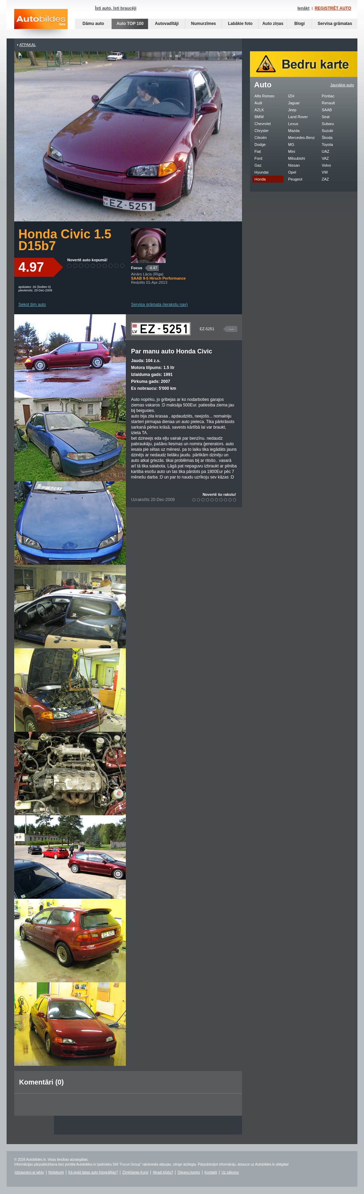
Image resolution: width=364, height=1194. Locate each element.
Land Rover (298, 117)
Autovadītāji (167, 23)
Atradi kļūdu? (163, 1172)
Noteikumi (56, 1172)
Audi (258, 103)
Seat (326, 117)
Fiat (257, 151)
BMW (259, 117)
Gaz (257, 165)
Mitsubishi (296, 158)
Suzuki (327, 131)
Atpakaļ (27, 45)
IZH (291, 96)
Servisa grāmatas (335, 23)
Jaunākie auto (342, 85)
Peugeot (295, 179)
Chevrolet (262, 124)
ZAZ (325, 179)
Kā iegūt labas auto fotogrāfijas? (93, 1172)
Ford (258, 158)
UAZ (325, 151)
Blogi (299, 23)
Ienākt (303, 8)
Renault (328, 103)
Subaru (328, 124)
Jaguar (294, 103)
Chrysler (261, 131)
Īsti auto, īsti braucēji (115, 8)
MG (291, 144)
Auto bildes (41, 23)
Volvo (326, 165)
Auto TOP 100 (130, 23)
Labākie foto (240, 23)
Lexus (293, 124)
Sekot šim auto (32, 304)
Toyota (327, 144)
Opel (292, 172)
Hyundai (261, 172)
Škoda (327, 137)
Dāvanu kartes (188, 1172)
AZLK (259, 110)
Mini (291, 151)
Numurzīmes (203, 23)
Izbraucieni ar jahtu (29, 1172)
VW (325, 172)
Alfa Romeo (264, 96)
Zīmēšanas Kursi (135, 1172)
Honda (260, 179)
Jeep (292, 110)
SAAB (327, 110)
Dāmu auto (93, 23)
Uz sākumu (230, 1172)
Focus (136, 268)
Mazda (294, 131)
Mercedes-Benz (301, 137)
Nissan (294, 165)
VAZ (325, 158)
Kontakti (211, 1172)
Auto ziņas (273, 23)
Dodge (260, 144)
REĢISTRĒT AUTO (333, 8)
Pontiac (328, 96)
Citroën (260, 137)
